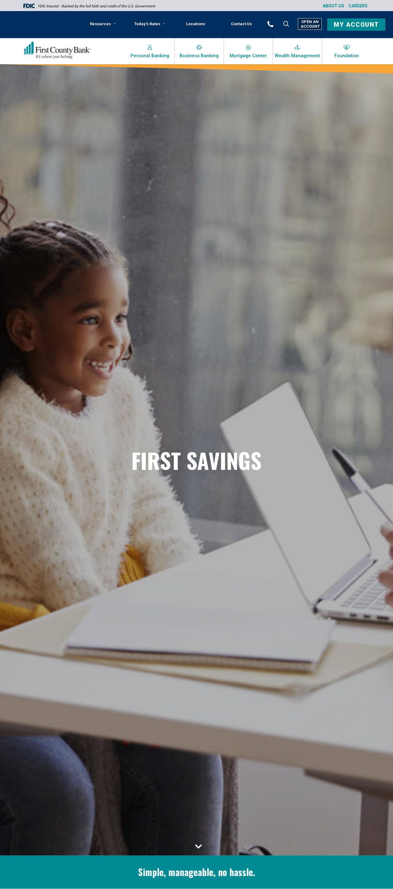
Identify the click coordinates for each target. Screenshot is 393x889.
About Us (333, 5)
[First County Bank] (57, 50)
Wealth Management (297, 55)
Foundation (346, 55)
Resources (103, 24)
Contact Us (241, 24)
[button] (279, 23)
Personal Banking (149, 55)
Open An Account (310, 24)
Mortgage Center (248, 55)
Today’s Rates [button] (149, 24)
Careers (358, 5)
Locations (195, 24)
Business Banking (199, 55)
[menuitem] (104, 26)
